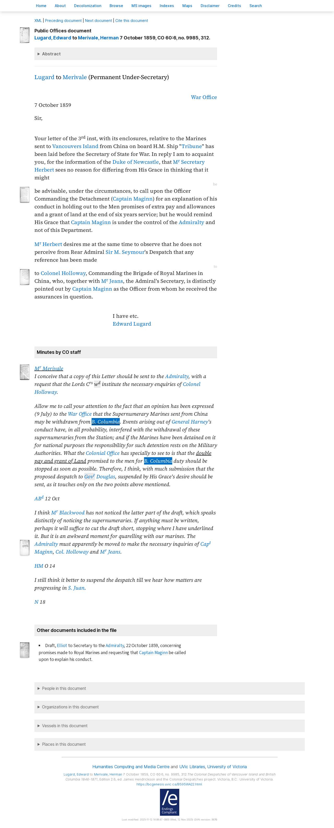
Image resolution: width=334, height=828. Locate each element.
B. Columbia (106, 421)
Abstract (51, 53)
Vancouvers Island (75, 146)
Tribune (192, 146)
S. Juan (76, 587)
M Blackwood (68, 512)
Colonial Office (103, 453)
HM (38, 565)
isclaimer (210, 5)
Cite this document (131, 20)
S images (141, 5)
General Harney (190, 421)
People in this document (64, 688)
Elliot (62, 645)
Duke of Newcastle (135, 162)
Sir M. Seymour (125, 252)
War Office (204, 97)
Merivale (75, 77)
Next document (98, 20)
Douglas (99, 476)
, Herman (98, 37)
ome (41, 5)
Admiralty (191, 222)
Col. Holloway (72, 551)
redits (234, 5)
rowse (116, 5)
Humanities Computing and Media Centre (130, 766)
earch (255, 5)
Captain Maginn (133, 198)
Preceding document (63, 20)
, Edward (52, 37)
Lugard (44, 77)
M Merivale (48, 368)
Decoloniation (87, 5)
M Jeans (112, 281)
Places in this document (64, 744)
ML (38, 20)
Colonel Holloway (63, 273)
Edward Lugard (132, 323)
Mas (187, 5)
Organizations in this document (70, 706)
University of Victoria (227, 766)
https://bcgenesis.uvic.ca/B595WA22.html (169, 784)
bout (60, 5)
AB (39, 498)
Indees (167, 5)
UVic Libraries (192, 766)
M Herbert (48, 244)
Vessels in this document (65, 725)
